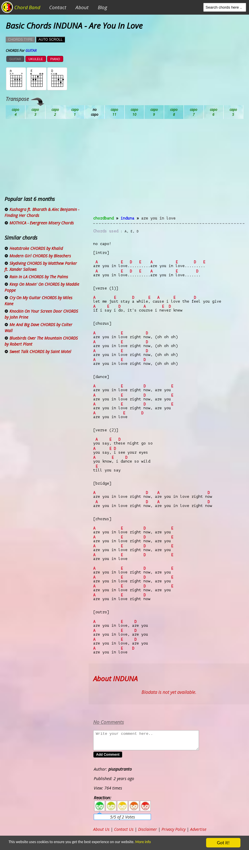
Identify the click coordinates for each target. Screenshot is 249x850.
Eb (154, 112)
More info (141, 841)
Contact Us (124, 829)
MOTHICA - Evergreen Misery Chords (41, 223)
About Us (101, 829)
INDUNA (127, 218)
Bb (55, 112)
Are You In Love (158, 218)
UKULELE (36, 59)
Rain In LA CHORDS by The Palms (38, 276)
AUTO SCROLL (50, 40)
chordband (103, 218)
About (82, 7)
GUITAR (15, 59)
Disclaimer (147, 829)
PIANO (55, 59)
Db (114, 112)
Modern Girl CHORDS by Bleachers (40, 255)
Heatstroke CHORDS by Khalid (36, 248)
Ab (15, 112)
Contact (57, 7)
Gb (214, 112)
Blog (102, 7)
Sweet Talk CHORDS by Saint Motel (40, 351)
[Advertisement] (168, 171)
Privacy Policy (174, 829)
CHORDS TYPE (20, 40)
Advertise (198, 829)
